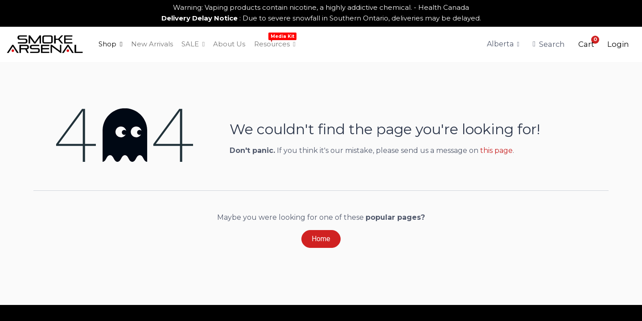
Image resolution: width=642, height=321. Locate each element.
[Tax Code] (503, 44)
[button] (586, 44)
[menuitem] (111, 44)
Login (618, 44)
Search (549, 44)
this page (496, 150)
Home (321, 239)
